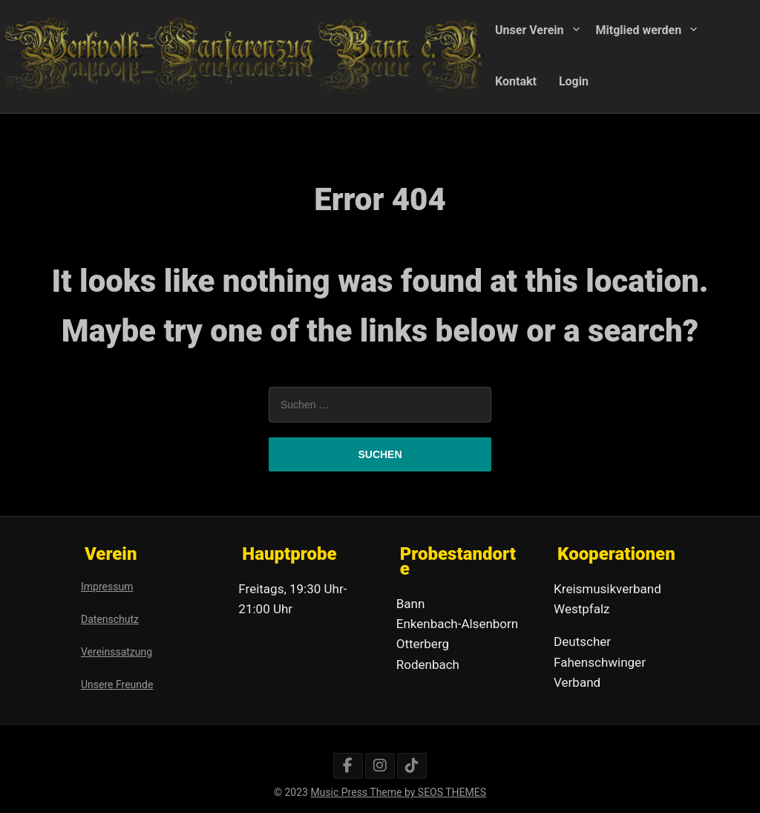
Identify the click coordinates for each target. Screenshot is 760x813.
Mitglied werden (639, 30)
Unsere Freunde (117, 684)
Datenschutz (110, 619)
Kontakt (516, 81)
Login (574, 81)
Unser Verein (529, 30)
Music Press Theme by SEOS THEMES (398, 792)
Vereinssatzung (116, 652)
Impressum (107, 586)
